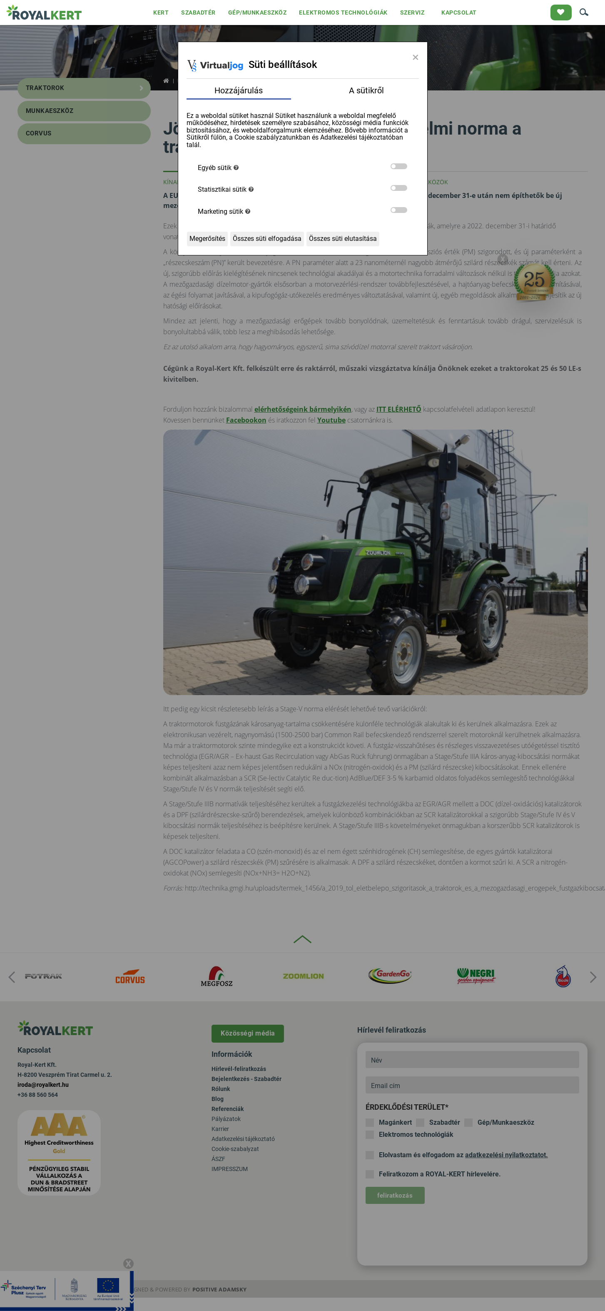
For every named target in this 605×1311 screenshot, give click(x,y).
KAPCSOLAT (459, 12)
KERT (161, 12)
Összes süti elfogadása (267, 239)
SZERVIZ (412, 12)
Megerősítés (207, 239)
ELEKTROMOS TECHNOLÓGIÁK (343, 12)
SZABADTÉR (198, 12)
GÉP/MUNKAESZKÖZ (257, 12)
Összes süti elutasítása (343, 239)
